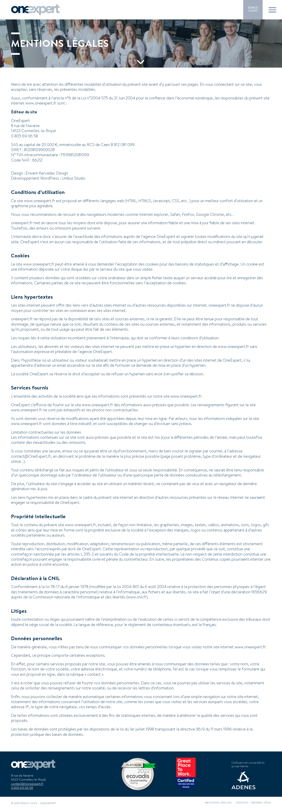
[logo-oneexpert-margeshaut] (35, 9)
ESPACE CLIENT (253, 9)
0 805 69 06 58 (22, 787)
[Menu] (272, 9)
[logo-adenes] (243, 780)
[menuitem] (253, 9)
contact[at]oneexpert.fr (27, 784)
